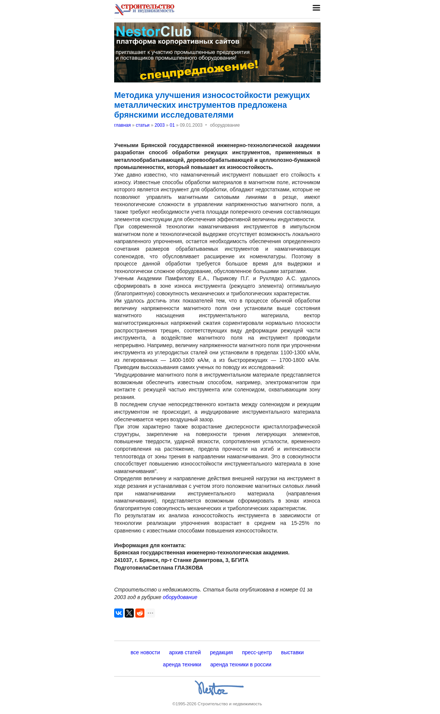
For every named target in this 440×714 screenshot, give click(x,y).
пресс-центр (257, 652)
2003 (160, 125)
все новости (145, 652)
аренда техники (182, 664)
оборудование (180, 597)
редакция (221, 652)
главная (122, 125)
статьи (142, 125)
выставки (292, 652)
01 (172, 125)
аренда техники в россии (240, 664)
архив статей (185, 652)
